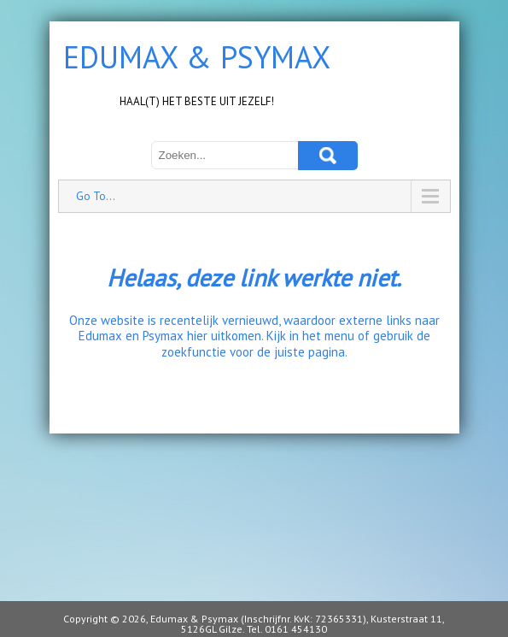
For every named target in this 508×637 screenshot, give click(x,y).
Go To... (95, 196)
